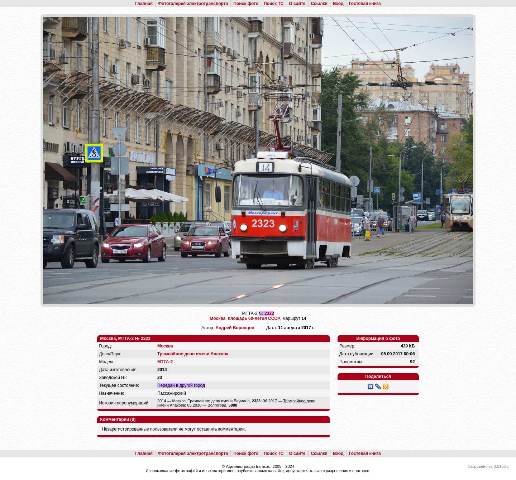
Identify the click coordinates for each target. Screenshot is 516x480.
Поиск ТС (273, 3)
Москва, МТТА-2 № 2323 (125, 338)
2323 (269, 313)
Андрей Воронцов (234, 327)
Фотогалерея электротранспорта (193, 3)
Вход (338, 3)
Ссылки (319, 3)
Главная (144, 3)
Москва (217, 318)
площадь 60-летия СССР (254, 318)
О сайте (297, 3)
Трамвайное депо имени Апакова (192, 353)
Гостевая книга (365, 3)
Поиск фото (245, 3)
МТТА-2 (165, 361)
